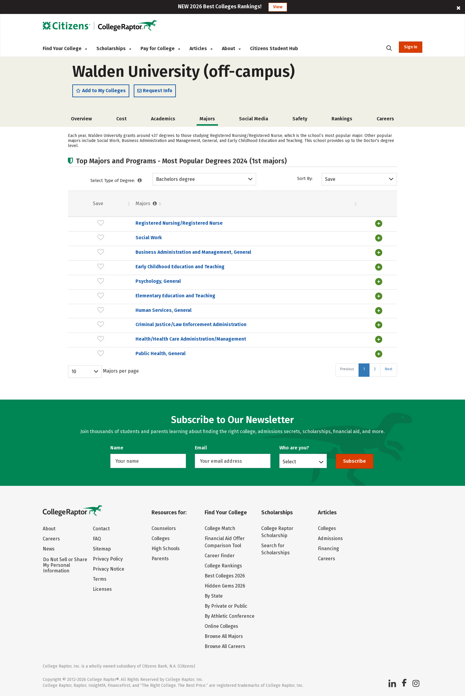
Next (388, 386)
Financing (328, 548)
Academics (163, 122)
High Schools (166, 548)
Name (116, 448)
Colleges (161, 538)
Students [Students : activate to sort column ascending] (228, 207)
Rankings (342, 122)
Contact (101, 528)
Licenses (102, 589)
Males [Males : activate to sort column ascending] (345, 207)
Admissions (330, 538)
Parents (160, 558)
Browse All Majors (224, 636)
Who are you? (294, 448)
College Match (220, 528)
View (277, 6)
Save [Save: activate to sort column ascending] (75, 207)
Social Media (253, 122)
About (231, 48)
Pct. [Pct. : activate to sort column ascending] (310, 207)
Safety (299, 122)
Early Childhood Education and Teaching (134, 274)
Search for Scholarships (275, 549)
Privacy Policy (108, 559)
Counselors (164, 528)
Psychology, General (113, 289)
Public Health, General (115, 371)
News (49, 549)
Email (201, 448)
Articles (200, 48)
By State (214, 596)
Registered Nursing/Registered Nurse (133, 226)
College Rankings (223, 566)
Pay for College (160, 48)
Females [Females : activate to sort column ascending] (276, 207)
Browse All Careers (225, 646)
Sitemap (102, 549)
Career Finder (220, 555)
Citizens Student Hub (274, 48)
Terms (99, 579)
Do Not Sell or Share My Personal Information (65, 565)
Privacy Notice (108, 569)
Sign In (410, 47)
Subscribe (354, 461)
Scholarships (113, 48)
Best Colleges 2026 (225, 576)
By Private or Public (226, 606)
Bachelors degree (175, 182)
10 (73, 389)
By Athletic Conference (229, 616)
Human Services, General (118, 317)
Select (289, 461)
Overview (81, 122)
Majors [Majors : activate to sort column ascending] (101, 207)
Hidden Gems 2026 (225, 586)
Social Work (103, 241)
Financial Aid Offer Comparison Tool (225, 542)
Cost (121, 122)
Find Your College (65, 48)
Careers (385, 122)
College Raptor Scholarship (277, 532)
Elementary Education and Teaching (130, 303)
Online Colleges (221, 626)
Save (330, 182)
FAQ (97, 539)
